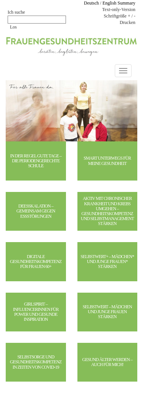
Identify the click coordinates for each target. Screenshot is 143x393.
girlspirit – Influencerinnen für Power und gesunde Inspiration (35, 312)
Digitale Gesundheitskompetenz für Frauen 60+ (35, 261)
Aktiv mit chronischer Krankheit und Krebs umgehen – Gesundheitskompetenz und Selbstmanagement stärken (107, 211)
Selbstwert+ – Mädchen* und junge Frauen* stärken (107, 261)
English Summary (119, 3)
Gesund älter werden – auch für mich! (107, 362)
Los (13, 27)
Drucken (127, 22)
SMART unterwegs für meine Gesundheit (107, 161)
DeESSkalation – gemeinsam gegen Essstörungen (35, 211)
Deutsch (91, 3)
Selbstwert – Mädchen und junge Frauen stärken (107, 311)
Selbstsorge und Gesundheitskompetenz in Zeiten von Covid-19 (35, 362)
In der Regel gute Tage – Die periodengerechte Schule (35, 161)
